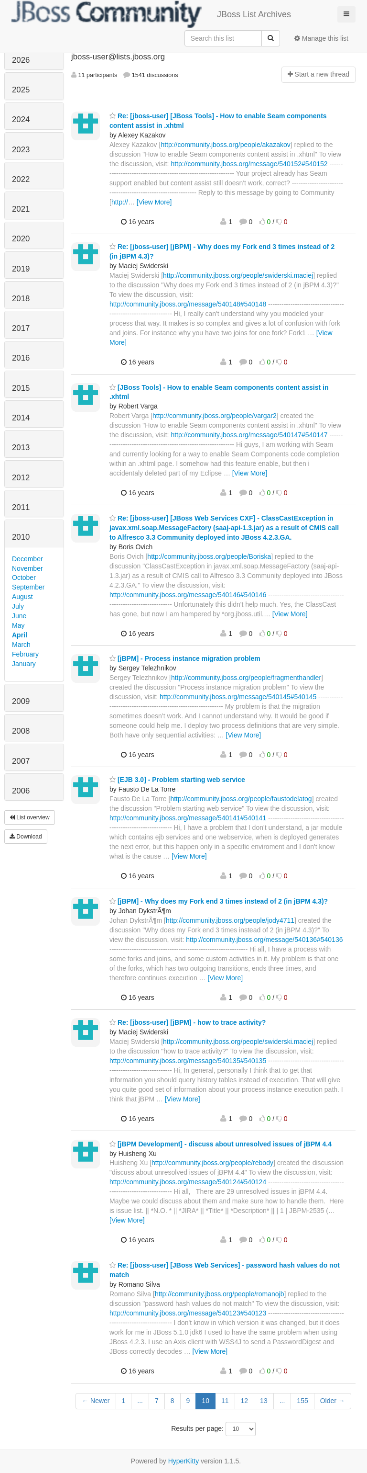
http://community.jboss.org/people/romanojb (219, 1294)
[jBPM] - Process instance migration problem (184, 658)
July (18, 606)
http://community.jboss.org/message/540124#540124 (187, 1182)
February (25, 654)
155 (302, 1401)
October (24, 577)
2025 (21, 89)
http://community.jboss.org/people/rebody (212, 1163)
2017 (21, 328)
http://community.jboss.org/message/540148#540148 (187, 304)
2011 (21, 507)
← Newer (95, 1401)
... (140, 1401)
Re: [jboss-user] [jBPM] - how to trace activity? (187, 1022)
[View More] (154, 202)
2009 (21, 701)
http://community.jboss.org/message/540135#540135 (187, 1061)
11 (225, 1401)
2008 (21, 731)
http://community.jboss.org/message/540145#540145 (238, 697)
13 (264, 1401)
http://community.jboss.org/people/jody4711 (230, 920)
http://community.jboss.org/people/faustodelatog (241, 799)
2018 (21, 298)
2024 (21, 119)
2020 (21, 238)
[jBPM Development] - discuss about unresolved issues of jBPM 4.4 (220, 1144)
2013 (21, 447)
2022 (21, 179)
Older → (332, 1401)
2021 (21, 209)
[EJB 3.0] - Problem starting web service (177, 779)
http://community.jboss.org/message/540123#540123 (187, 1313)
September (28, 587)
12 (244, 1401)
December (27, 559)
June (19, 616)
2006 (21, 790)
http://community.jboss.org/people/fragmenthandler (246, 677)
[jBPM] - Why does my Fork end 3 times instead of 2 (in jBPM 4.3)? (218, 901)
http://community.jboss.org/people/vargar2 (214, 415)
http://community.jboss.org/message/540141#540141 (187, 818)
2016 (21, 358)
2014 (21, 417)
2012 (21, 477)
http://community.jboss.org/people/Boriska (209, 556)
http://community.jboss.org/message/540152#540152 (249, 164)
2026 (21, 60)
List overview (30, 817)
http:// (119, 202)
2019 (21, 268)
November (27, 568)
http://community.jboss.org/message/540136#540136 (264, 939)
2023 (21, 149)
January (24, 664)
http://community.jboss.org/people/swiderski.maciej (238, 275)
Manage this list (321, 38)
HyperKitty (183, 1461)
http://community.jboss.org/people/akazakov (225, 144)
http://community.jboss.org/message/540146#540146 (187, 595)
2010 (21, 537)
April (19, 635)
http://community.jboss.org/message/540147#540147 (249, 435)
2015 (21, 388)
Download (26, 836)
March (21, 644)
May (18, 625)
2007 (21, 761)
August (22, 597)
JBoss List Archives (151, 14)
